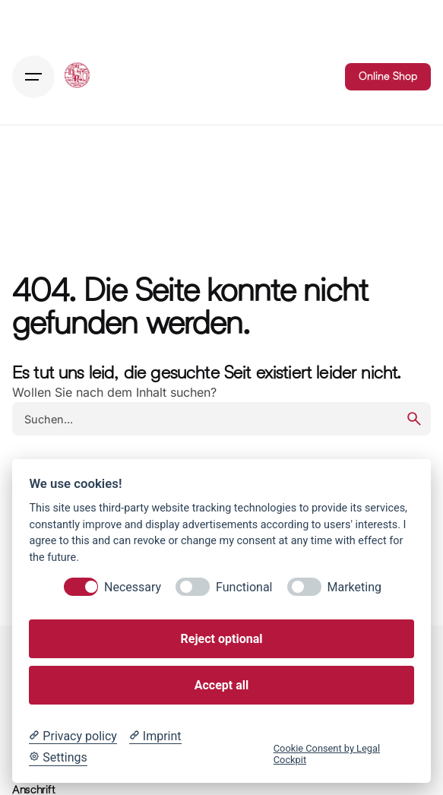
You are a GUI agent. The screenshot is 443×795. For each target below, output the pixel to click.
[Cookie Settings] (58, 757)
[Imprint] (155, 736)
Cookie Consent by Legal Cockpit (327, 754)
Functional (244, 587)
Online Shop (388, 76)
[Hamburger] (33, 76)
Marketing (354, 587)
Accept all (221, 685)
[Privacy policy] (72, 736)
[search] (414, 419)
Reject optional (222, 639)
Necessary (132, 587)
